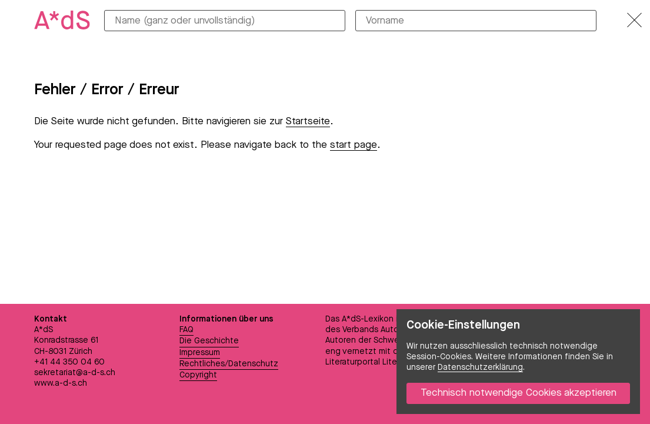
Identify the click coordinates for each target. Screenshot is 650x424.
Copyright (198, 375)
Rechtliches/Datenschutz (228, 364)
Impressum (199, 353)
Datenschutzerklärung (480, 367)
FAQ (186, 330)
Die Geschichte (209, 341)
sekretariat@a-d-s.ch (74, 373)
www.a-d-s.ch (60, 383)
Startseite (308, 122)
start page (353, 145)
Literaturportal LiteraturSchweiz (385, 362)
